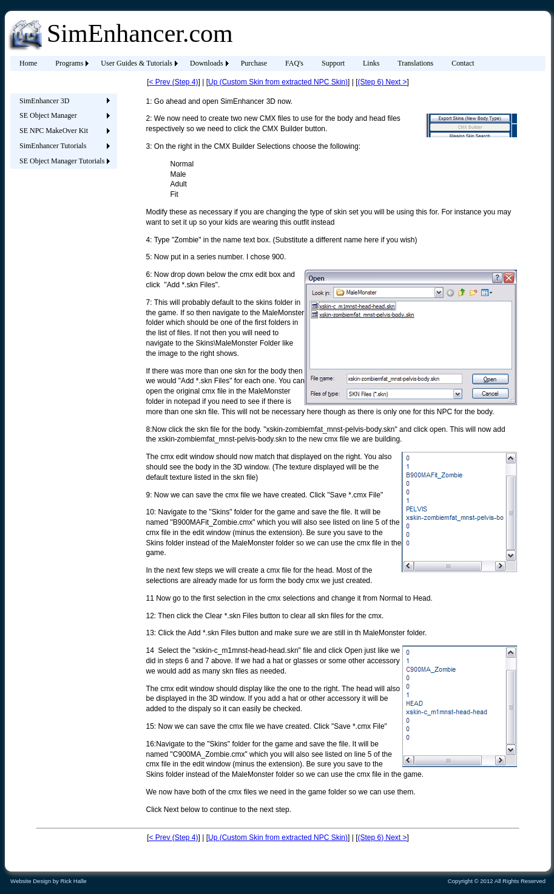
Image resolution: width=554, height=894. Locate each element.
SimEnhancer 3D (44, 101)
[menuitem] (28, 63)
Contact (462, 63)
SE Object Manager (48, 115)
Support (333, 63)
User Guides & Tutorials (136, 63)
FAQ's (294, 63)
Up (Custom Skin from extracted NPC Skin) (278, 82)
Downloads (206, 63)
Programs (69, 63)
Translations (415, 63)
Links (371, 63)
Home (28, 63)
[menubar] (247, 63)
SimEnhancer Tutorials (52, 146)
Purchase (254, 63)
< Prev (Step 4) (173, 82)
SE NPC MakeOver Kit (53, 130)
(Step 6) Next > (382, 82)
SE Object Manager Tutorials (61, 161)
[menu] (61, 131)
